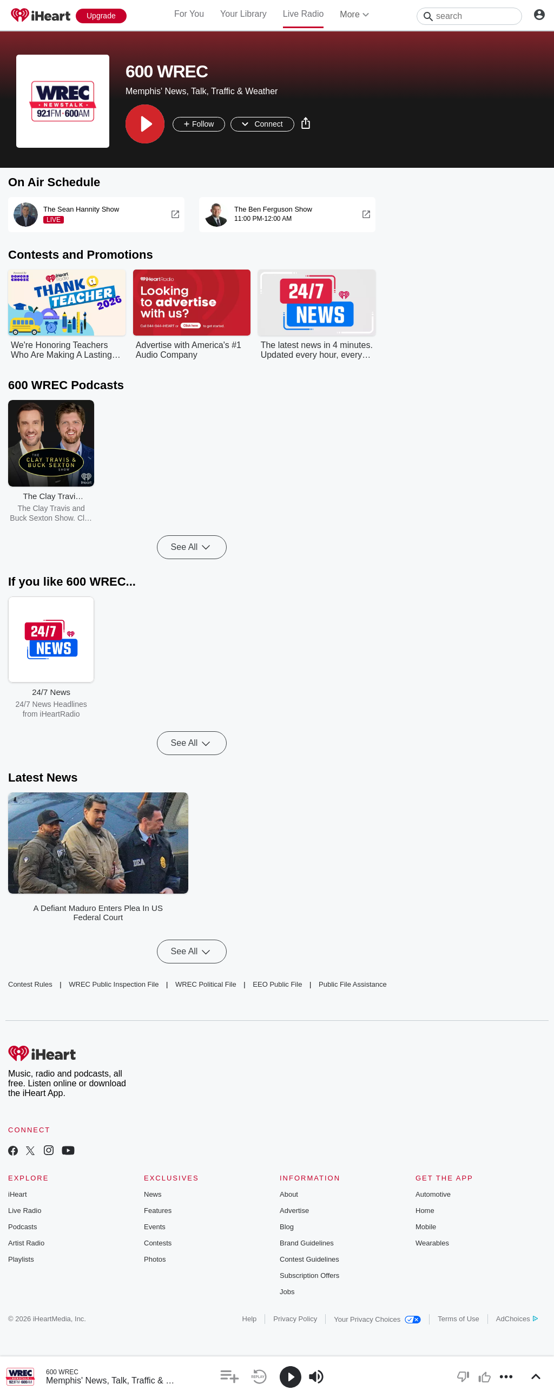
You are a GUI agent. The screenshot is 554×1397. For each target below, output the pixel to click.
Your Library (243, 13)
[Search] (469, 16)
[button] (145, 123)
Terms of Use (458, 1319)
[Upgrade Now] (101, 16)
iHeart (17, 1194)
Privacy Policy (295, 1319)
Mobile (426, 1227)
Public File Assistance (353, 984)
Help (249, 1319)
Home (425, 1210)
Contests (158, 1243)
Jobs (287, 1292)
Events (155, 1227)
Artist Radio (26, 1243)
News (153, 1194)
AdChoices (517, 1319)
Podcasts (22, 1227)
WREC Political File (205, 984)
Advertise (294, 1210)
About (289, 1194)
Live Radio (303, 13)
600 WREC (62, 1372)
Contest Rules (30, 984)
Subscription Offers (309, 1275)
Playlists (21, 1259)
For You (189, 13)
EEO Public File (277, 984)
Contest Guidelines (309, 1259)
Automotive (433, 1194)
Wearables (432, 1243)
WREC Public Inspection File (114, 984)
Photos (155, 1259)
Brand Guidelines (307, 1243)
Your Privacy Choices (377, 1319)
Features (158, 1210)
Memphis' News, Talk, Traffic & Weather (122, 1380)
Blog (287, 1227)
